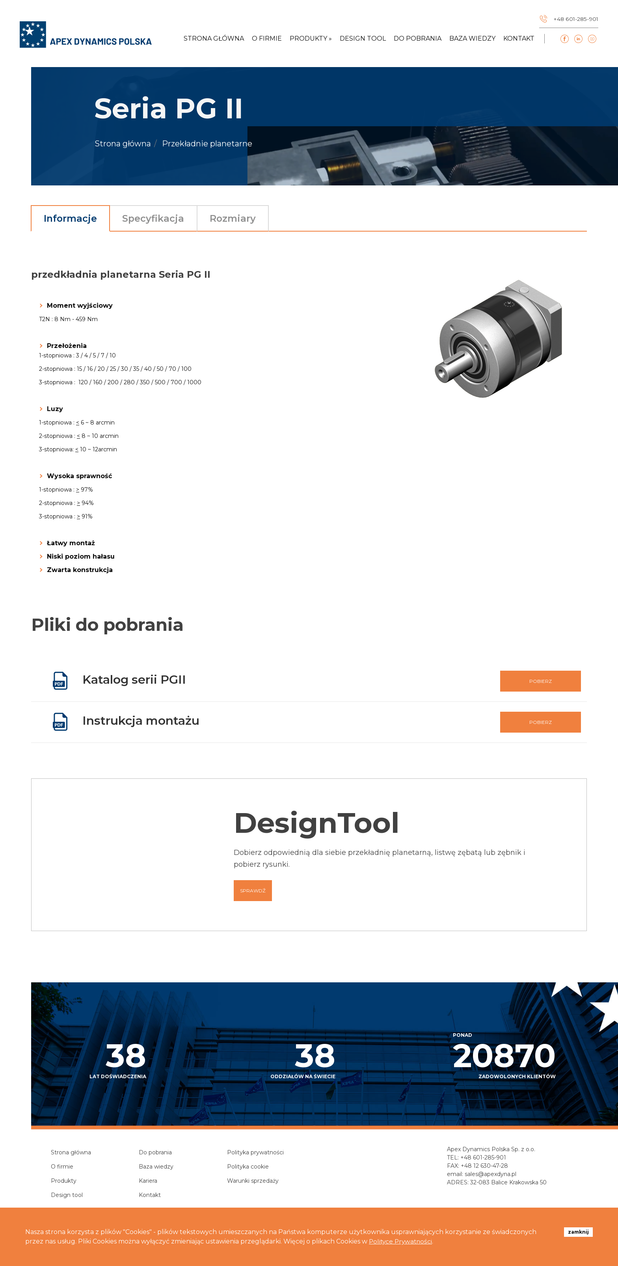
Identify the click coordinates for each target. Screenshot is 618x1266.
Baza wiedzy (472, 40)
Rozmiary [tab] (246, 218)
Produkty (63, 1181)
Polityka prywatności (255, 1153)
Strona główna (214, 40)
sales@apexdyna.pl (490, 1174)
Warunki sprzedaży (253, 1181)
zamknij (578, 1232)
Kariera (148, 1181)
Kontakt (518, 40)
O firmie (267, 40)
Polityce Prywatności (402, 1241)
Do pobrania (417, 40)
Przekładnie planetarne (207, 144)
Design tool (363, 40)
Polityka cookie (248, 1167)
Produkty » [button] (311, 40)
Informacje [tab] (73, 218)
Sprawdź (253, 891)
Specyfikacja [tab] (162, 218)
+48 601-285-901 (483, 1158)
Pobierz (540, 682)
